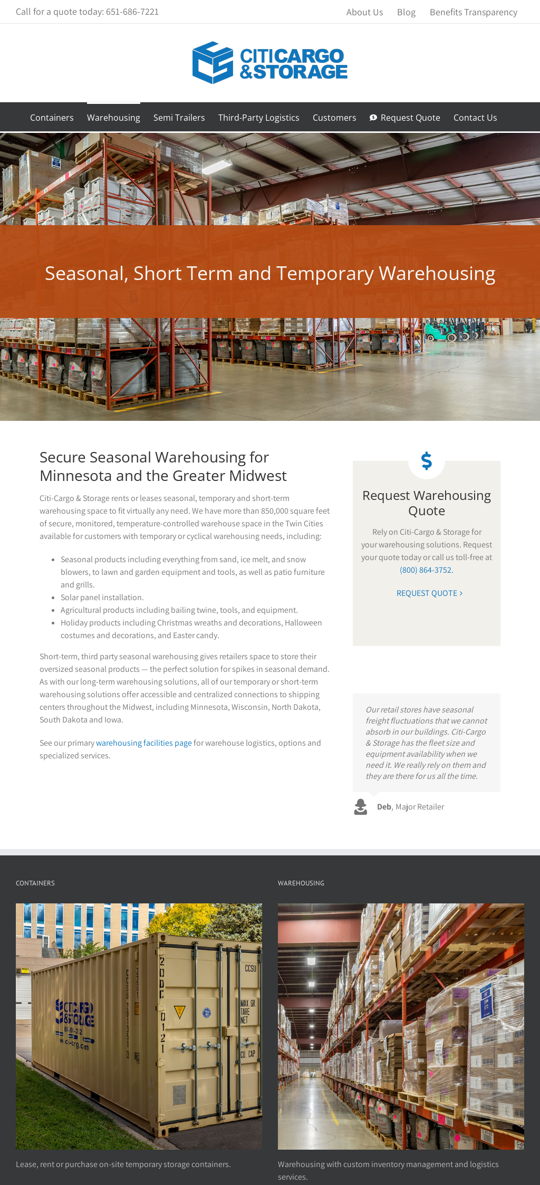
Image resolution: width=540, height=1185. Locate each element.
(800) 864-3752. (427, 569)
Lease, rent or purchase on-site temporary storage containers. (123, 1164)
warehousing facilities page (144, 742)
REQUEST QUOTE (427, 593)
